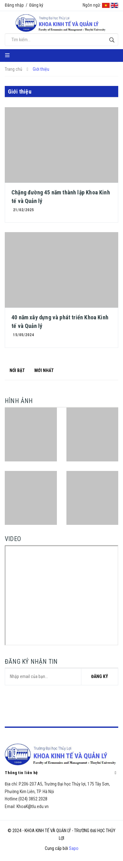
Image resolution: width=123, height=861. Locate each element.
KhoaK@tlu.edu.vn (33, 806)
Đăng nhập (14, 5)
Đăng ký (36, 5)
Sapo (74, 848)
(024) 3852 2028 (32, 798)
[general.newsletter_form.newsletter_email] (61, 676)
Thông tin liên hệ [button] (61, 772)
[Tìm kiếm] (111, 39)
